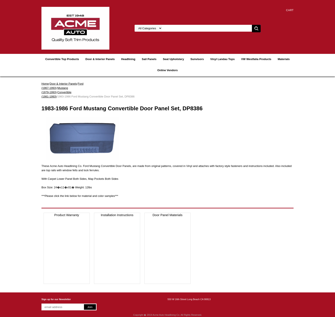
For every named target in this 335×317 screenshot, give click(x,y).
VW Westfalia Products (256, 59)
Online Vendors (167, 70)
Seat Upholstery (173, 59)
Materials (284, 59)
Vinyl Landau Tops (222, 59)
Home (45, 83)
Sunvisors (197, 59)
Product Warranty (66, 215)
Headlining (128, 59)
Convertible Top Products (62, 59)
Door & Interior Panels (100, 59)
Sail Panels (149, 59)
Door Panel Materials (167, 215)
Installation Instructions (117, 215)
